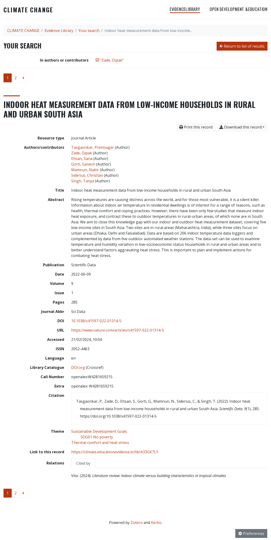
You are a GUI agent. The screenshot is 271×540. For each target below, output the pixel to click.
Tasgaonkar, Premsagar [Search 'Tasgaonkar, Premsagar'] (92, 147)
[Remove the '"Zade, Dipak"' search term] (112, 60)
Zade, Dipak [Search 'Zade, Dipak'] (81, 153)
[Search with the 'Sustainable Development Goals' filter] (99, 431)
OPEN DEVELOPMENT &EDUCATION (238, 9)
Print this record (195, 127)
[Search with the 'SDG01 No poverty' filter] (97, 437)
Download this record (240, 127)
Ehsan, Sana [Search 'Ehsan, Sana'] (81, 158)
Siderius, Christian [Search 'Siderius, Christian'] (87, 175)
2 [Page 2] (15, 77)
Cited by (83, 463)
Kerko (156, 522)
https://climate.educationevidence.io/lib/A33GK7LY (114, 451)
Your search (88, 30)
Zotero (136, 522)
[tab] (83, 463)
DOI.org (78, 367)
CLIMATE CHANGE (28, 9)
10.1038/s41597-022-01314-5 (96, 320)
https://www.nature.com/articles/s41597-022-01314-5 (117, 330)
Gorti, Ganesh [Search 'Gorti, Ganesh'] (83, 164)
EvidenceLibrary (185, 9)
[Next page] (23, 77)
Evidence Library (59, 30)
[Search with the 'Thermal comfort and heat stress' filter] (100, 442)
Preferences (251, 533)
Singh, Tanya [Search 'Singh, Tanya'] (82, 180)
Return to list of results (242, 46)
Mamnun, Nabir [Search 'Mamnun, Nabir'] (85, 169)
